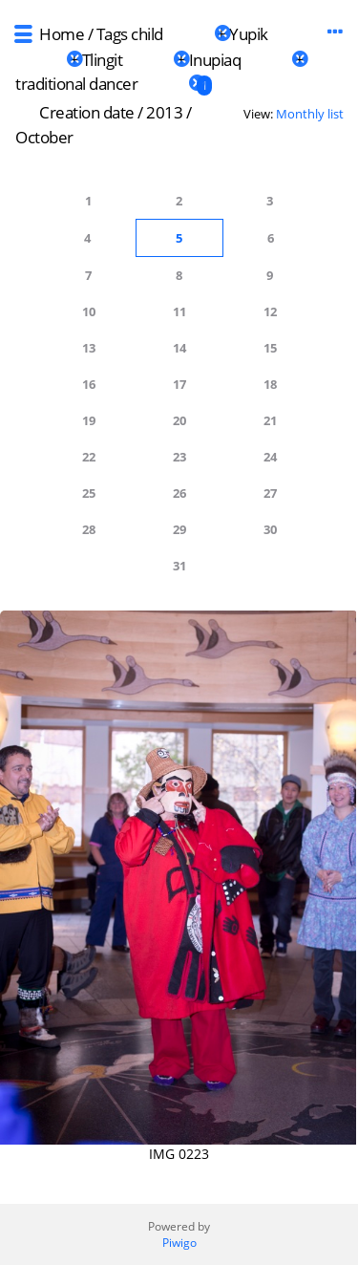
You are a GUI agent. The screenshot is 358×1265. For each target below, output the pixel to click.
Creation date (87, 112)
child (147, 34)
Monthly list (310, 113)
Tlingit (102, 60)
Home (61, 34)
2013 (164, 112)
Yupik (248, 34)
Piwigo (179, 1242)
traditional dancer (76, 84)
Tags (112, 34)
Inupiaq (215, 60)
